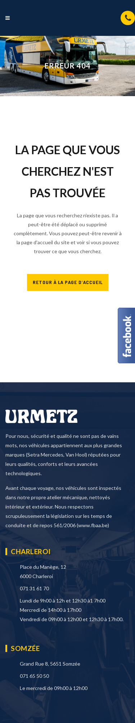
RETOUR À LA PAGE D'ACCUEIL (68, 282)
